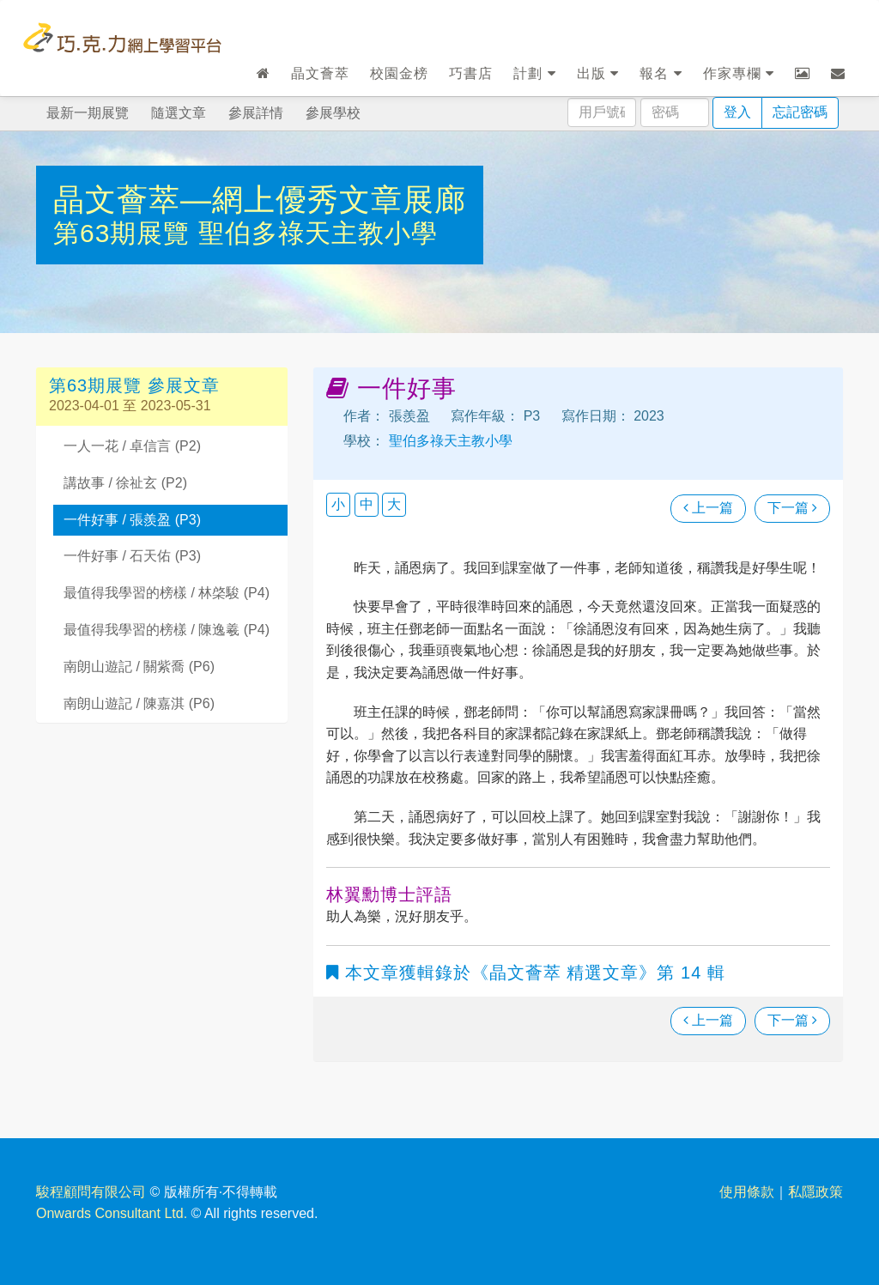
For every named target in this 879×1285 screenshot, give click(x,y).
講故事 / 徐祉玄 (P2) (125, 483)
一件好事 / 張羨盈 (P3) (132, 519)
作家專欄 (738, 73)
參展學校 (333, 113)
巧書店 (471, 73)
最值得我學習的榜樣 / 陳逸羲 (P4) (167, 629)
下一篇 (792, 507)
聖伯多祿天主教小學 (318, 233)
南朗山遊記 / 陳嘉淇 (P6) (139, 703)
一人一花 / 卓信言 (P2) (132, 446)
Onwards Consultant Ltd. (111, 1213)
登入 (737, 112)
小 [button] (338, 504)
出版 (598, 73)
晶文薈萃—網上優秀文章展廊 (259, 199)
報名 (661, 73)
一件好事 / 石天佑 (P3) (132, 556)
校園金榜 (399, 73)
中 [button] (366, 504)
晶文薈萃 (320, 73)
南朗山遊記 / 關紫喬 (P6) (139, 666)
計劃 (534, 73)
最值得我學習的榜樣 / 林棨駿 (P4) (167, 592)
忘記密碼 (800, 112)
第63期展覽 (125, 233)
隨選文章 (178, 113)
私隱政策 (815, 1192)
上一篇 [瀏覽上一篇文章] (708, 507)
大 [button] (394, 504)
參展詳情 (255, 113)
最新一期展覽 (87, 113)
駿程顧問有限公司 (91, 1192)
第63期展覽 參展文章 (134, 385)
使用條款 (746, 1192)
